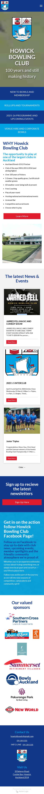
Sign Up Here (22, 502)
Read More (12, 342)
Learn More (22, 216)
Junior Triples (12, 441)
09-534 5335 (28, 744)
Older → (22, 467)
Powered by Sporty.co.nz (22, 789)
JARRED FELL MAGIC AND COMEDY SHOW (18, 322)
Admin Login (22, 791)
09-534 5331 (22, 740)
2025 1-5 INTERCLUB (16, 383)
